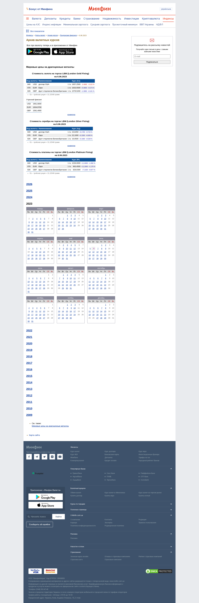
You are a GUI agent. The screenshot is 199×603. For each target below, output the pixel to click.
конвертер (71, 115)
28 (63, 229)
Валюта (36, 18)
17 (32, 225)
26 (40, 229)
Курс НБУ (74, 454)
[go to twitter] (44, 456)
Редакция (142, 520)
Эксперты (108, 523)
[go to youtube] (60, 456)
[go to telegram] (37, 456)
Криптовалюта (151, 18)
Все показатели (37, 31)
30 (28, 232)
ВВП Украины (147, 24)
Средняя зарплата (100, 24)
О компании (75, 520)
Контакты (108, 520)
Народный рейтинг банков (149, 461)
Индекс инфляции (51, 24)
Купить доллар (76, 496)
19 (40, 225)
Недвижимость (112, 18)
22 (67, 225)
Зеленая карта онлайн (79, 557)
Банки (76, 18)
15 (67, 222)
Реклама (73, 538)
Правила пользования (147, 523)
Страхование (91, 18)
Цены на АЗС (33, 24)
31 (32, 232)
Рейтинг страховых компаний (150, 557)
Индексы (168, 18)
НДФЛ (159, 24)
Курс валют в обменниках (115, 493)
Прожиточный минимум (124, 24)
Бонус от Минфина (41, 9)
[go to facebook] (29, 456)
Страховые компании (113, 560)
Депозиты (50, 18)
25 (36, 229)
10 (32, 222)
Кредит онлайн (110, 461)
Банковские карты (112, 454)
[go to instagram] (52, 456)
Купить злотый (144, 496)
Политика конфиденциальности (83, 526)
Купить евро (109, 496)
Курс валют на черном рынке (150, 493)
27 (44, 229)
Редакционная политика (114, 526)
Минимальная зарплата (75, 24)
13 (44, 222)
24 (32, 229)
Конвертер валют (77, 461)
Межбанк (74, 458)
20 (44, 225)
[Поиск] (58, 516)
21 (63, 225)
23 (28, 229)
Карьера (73, 523)
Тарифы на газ (144, 458)
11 (36, 222)
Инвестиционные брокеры (149, 454)
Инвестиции (131, 18)
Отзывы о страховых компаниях (117, 557)
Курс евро (142, 451)
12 (40, 222)
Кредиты (64, 18)
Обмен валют (75, 493)
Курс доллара (110, 451)
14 (63, 222)
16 (28, 225)
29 (97, 229)
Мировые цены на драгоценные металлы (50, 426)
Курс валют (74, 451)
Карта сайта (34, 435)
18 (36, 225)
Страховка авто (76, 560)
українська (166, 9)
